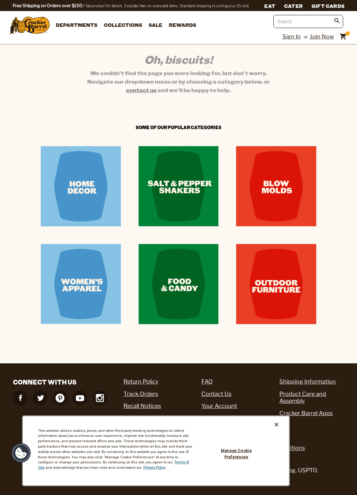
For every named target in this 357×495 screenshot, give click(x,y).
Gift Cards (328, 6)
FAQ (207, 381)
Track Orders (140, 394)
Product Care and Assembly (302, 397)
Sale (155, 24)
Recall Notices (142, 406)
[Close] (276, 425)
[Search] (308, 21)
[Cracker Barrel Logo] (29, 26)
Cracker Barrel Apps (306, 413)
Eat (269, 6)
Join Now (322, 36)
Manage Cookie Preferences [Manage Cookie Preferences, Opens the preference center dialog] (236, 454)
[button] (21, 453)
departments (76, 24)
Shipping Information (307, 381)
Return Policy (140, 381)
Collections (123, 24)
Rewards (182, 24)
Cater (293, 6)
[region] (156, 450)
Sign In (292, 36)
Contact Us (216, 394)
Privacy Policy (154, 467)
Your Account (219, 406)
